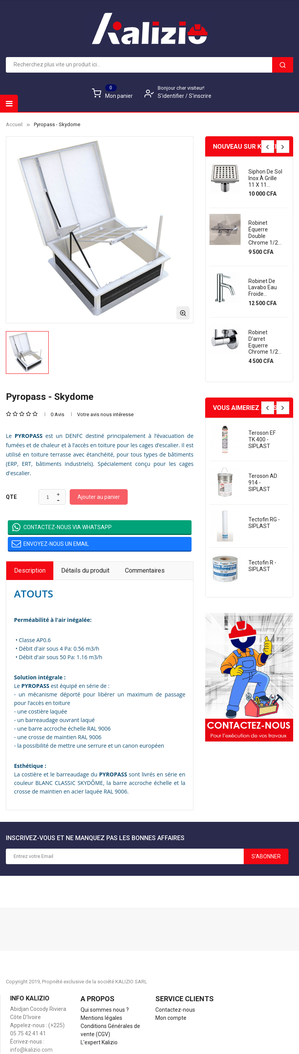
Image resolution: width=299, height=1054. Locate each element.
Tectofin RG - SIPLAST (264, 522)
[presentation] (267, 146)
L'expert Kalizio (99, 1042)
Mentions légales (101, 1018)
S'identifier (171, 96)
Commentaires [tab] (145, 570)
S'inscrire (200, 96)
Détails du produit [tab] (85, 570)
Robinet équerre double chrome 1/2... (264, 232)
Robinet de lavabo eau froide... (262, 287)
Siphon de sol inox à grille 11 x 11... (265, 178)
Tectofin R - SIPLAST (262, 565)
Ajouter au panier (98, 497)
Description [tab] (30, 570)
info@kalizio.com (31, 1050)
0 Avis (57, 414)
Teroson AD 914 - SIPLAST (262, 482)
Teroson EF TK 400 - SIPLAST (262, 439)
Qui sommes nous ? (105, 1010)
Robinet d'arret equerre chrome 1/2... (264, 342)
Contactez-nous (175, 1010)
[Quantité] (48, 497)
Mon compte (170, 1018)
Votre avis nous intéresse (105, 414)
